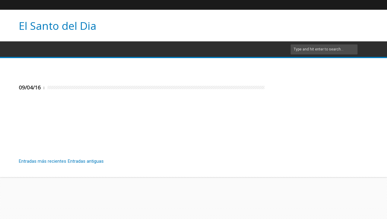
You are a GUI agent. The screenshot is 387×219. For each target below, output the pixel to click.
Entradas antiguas (86, 161)
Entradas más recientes (42, 161)
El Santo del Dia (57, 26)
